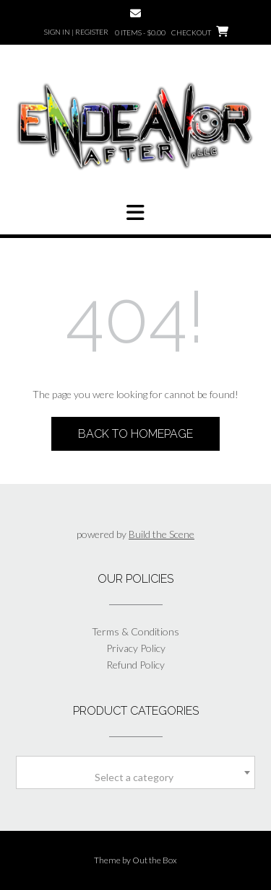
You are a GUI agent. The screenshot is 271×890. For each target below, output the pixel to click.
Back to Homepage (135, 434)
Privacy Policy (135, 648)
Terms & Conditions (135, 631)
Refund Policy (135, 664)
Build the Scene (161, 534)
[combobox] (135, 772)
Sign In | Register (76, 31)
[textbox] (135, 777)
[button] (135, 212)
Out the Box (154, 860)
